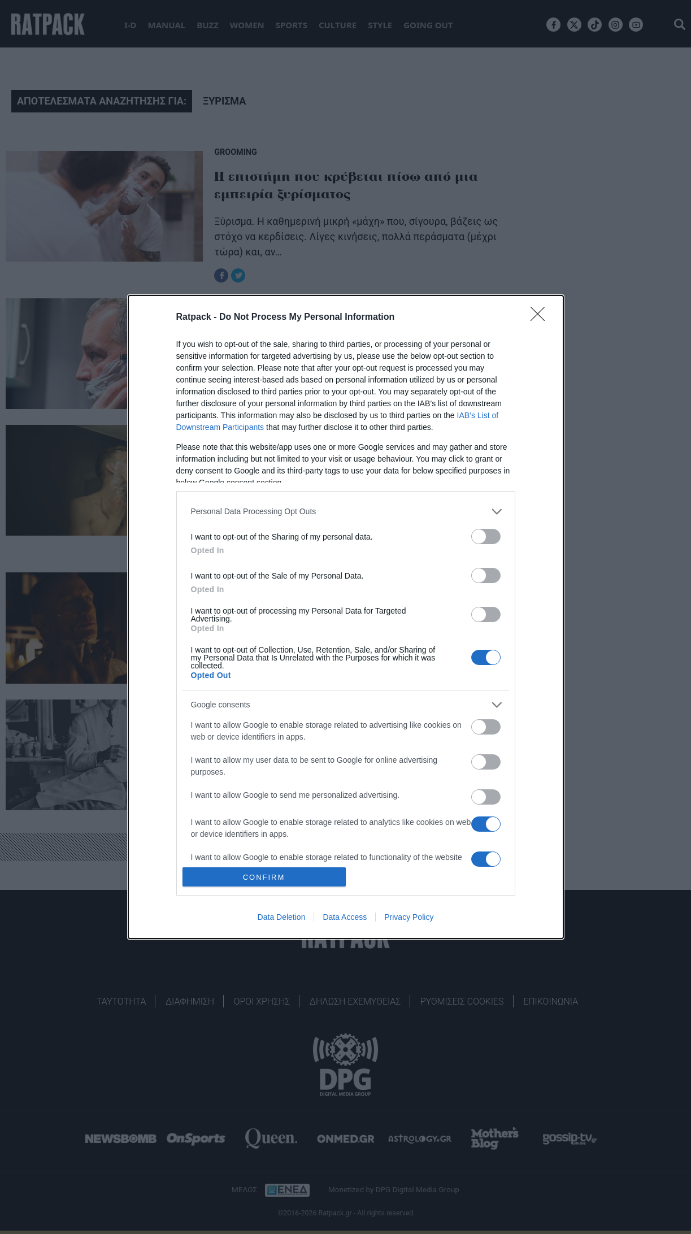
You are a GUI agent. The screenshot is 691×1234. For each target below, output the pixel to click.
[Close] (541, 317)
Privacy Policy (408, 917)
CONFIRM (264, 877)
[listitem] (346, 512)
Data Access (345, 917)
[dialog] (345, 617)
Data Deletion (282, 917)
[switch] (486, 536)
